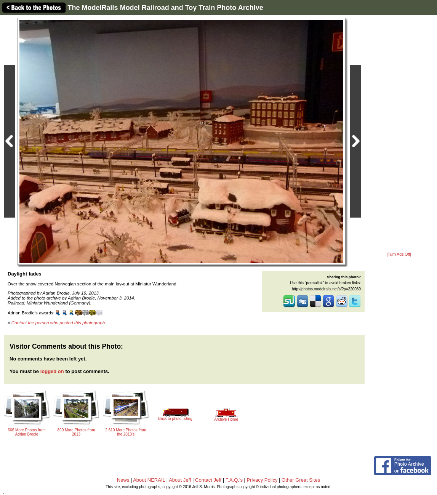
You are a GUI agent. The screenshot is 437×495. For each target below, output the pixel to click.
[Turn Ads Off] (399, 254)
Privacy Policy (262, 480)
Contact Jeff (208, 480)
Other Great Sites (301, 480)
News (123, 480)
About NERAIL (149, 480)
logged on (52, 371)
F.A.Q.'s (234, 480)
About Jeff (180, 480)
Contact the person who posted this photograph (58, 322)
